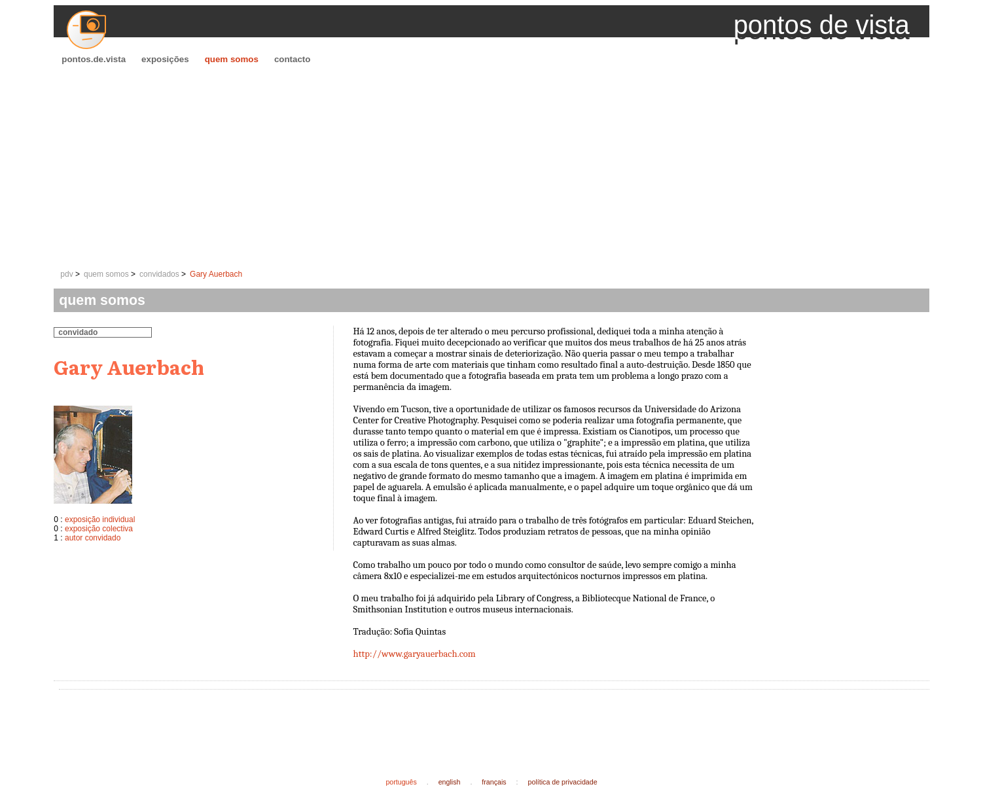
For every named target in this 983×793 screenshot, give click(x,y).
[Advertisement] (491, 167)
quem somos (232, 59)
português (400, 782)
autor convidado (92, 537)
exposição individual (100, 519)
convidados (159, 274)
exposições (165, 59)
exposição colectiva (99, 528)
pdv (66, 274)
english (449, 782)
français (494, 782)
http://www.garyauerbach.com (414, 654)
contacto (292, 59)
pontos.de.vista (94, 59)
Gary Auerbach (216, 274)
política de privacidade (563, 782)
